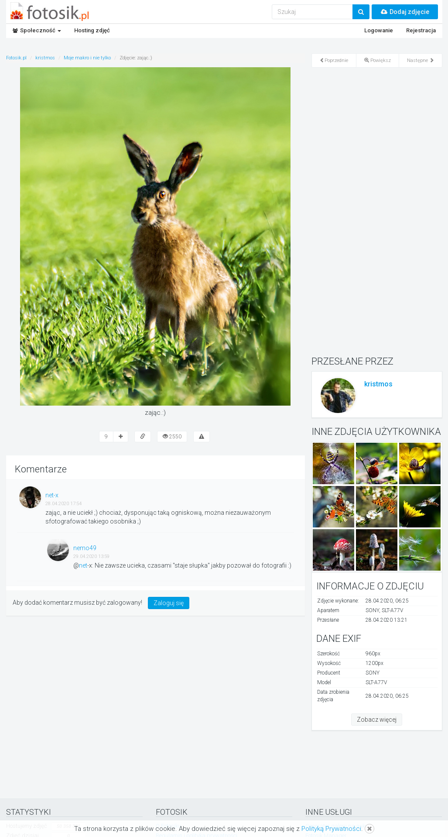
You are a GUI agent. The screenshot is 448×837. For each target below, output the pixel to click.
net (83, 565)
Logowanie (378, 30)
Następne (420, 60)
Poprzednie (334, 60)
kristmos (378, 384)
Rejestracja (421, 30)
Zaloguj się (169, 602)
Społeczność (37, 30)
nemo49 (84, 547)
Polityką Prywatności (331, 829)
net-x (51, 495)
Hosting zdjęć (92, 30)
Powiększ (377, 60)
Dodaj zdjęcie (404, 11)
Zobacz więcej (377, 719)
